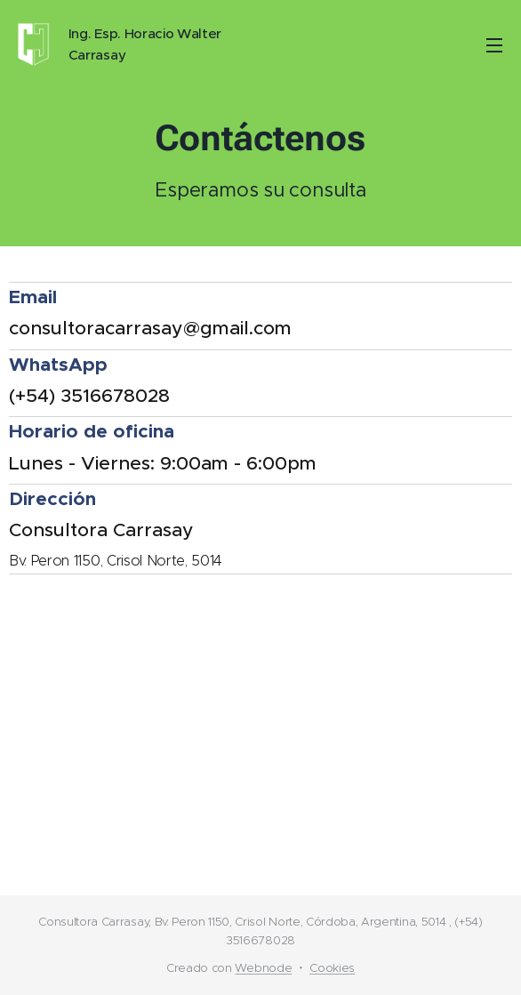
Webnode (263, 967)
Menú (494, 45)
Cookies (332, 967)
